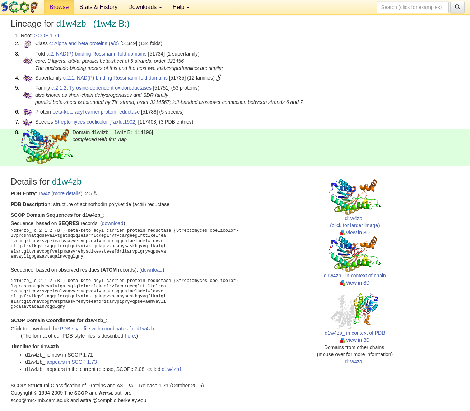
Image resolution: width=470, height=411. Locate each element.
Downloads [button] (145, 7)
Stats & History (98, 7)
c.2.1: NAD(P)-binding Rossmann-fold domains (115, 78)
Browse (59, 7)
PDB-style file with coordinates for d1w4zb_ (108, 328)
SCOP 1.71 (47, 35)
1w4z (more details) (60, 193)
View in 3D (355, 232)
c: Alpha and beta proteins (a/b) (84, 43)
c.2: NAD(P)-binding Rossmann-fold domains (96, 54)
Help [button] (181, 7)
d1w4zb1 (172, 369)
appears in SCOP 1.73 (72, 362)
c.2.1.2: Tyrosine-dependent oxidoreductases (101, 88)
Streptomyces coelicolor (81, 122)
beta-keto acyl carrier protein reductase (96, 112)
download (113, 223)
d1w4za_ (355, 361)
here (130, 336)
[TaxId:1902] (122, 122)
